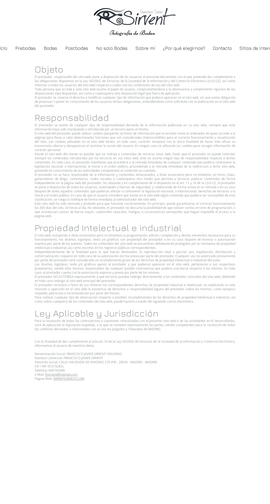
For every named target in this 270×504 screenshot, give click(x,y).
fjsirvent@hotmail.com (61, 374)
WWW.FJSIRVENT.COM (68, 378)
